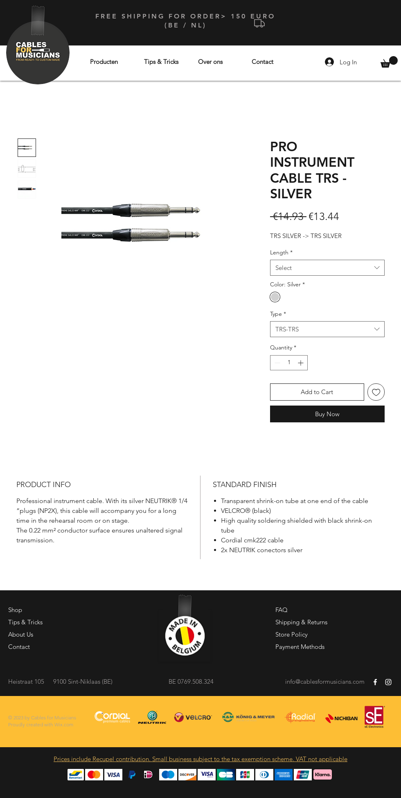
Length (281, 252)
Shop (15, 610)
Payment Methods (299, 647)
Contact (19, 647)
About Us (20, 634)
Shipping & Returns (301, 622)
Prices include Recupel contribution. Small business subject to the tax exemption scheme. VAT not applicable (200, 759)
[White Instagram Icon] (388, 682)
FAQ (281, 610)
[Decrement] (276, 363)
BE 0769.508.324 (191, 681)
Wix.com (63, 724)
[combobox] (327, 268)
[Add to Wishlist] (376, 392)
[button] (389, 62)
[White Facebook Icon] (375, 682)
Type (278, 313)
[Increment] (301, 363)
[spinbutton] (289, 363)
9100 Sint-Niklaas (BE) (83, 681)
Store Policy (291, 634)
